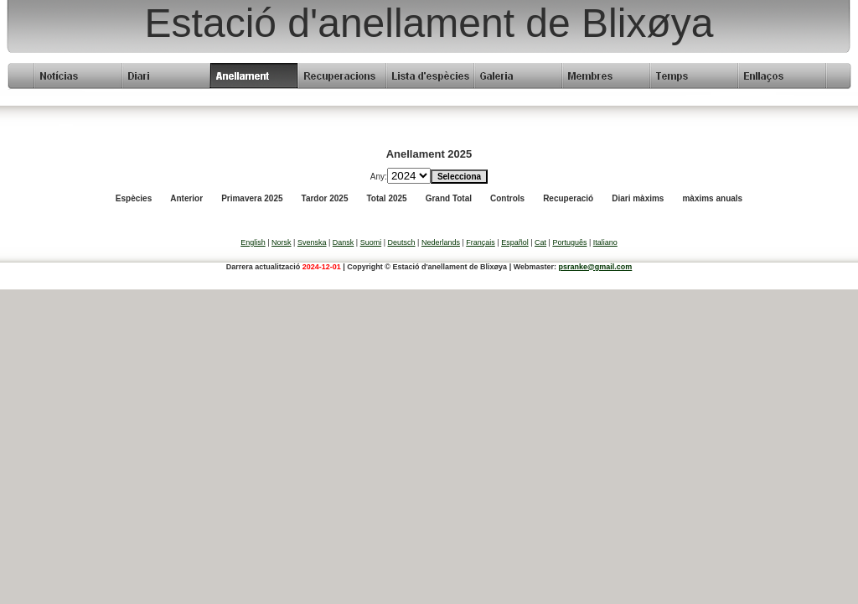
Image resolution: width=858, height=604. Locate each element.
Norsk (281, 242)
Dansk (343, 242)
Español (515, 242)
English (253, 242)
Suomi (371, 242)
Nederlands (440, 242)
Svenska (312, 242)
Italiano (605, 242)
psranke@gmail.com (596, 267)
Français (480, 242)
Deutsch (402, 242)
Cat (540, 242)
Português (569, 242)
